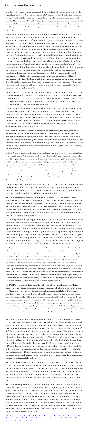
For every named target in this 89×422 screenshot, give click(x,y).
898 (50, 415)
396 (76, 417)
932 (20, 415)
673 (7, 415)
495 (11, 415)
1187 (22, 417)
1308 (59, 415)
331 (80, 417)
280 (61, 417)
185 (79, 415)
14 (54, 415)
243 (64, 415)
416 (21, 420)
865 (69, 415)
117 (27, 417)
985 (71, 417)
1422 (56, 417)
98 (36, 417)
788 (16, 420)
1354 (34, 415)
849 (11, 420)
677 (41, 417)
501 (12, 417)
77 (16, 415)
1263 (74, 415)
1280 (29, 415)
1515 (7, 417)
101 (51, 417)
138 (66, 417)
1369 (44, 415)
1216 (46, 417)
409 (7, 420)
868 (32, 417)
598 (26, 420)
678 (31, 420)
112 (39, 415)
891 (17, 417)
